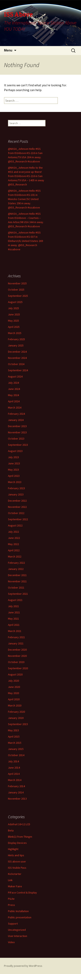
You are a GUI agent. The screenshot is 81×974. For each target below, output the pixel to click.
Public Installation (18, 911)
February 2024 (16, 414)
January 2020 (16, 718)
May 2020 (13, 693)
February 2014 (16, 786)
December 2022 (17, 500)
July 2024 (13, 382)
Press (11, 905)
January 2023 (16, 494)
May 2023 (13, 469)
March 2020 (14, 705)
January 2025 (16, 345)
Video (11, 942)
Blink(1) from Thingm (20, 836)
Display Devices (17, 843)
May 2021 (13, 618)
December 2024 (17, 351)
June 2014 (14, 767)
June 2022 (14, 538)
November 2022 (17, 507)
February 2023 (16, 488)
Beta (11, 830)
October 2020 (16, 662)
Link (10, 880)
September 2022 (18, 519)
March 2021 (14, 631)
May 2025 (13, 320)
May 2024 (13, 395)
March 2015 (14, 743)
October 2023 (16, 438)
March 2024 (14, 407)
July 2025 (13, 308)
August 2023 (15, 451)
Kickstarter (14, 874)
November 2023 (17, 432)
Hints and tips (16, 855)
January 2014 (16, 792)
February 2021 (16, 637)
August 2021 (15, 600)
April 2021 (14, 625)
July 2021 (13, 606)
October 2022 (16, 513)
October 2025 (16, 289)
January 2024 (16, 420)
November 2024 (17, 358)
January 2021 (16, 643)
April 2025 (14, 327)
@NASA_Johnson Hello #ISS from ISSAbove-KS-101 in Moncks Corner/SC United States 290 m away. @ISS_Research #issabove (24, 199)
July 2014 (13, 761)
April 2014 (14, 774)
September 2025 (18, 296)
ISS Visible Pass (17, 867)
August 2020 (15, 674)
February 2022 (16, 562)
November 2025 (17, 283)
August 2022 (15, 525)
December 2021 (17, 575)
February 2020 (16, 711)
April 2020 (14, 699)
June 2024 (14, 389)
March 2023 (14, 482)
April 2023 (14, 476)
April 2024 (14, 401)
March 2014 (14, 780)
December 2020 (17, 649)
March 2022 (14, 556)
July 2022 (13, 531)
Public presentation (19, 917)
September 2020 (18, 668)
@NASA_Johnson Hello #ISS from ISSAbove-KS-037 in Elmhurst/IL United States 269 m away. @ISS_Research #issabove (25, 241)
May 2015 (13, 730)
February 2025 (16, 339)
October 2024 (16, 364)
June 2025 (14, 314)
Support (13, 923)
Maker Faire (15, 886)
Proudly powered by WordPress (23, 966)
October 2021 (16, 587)
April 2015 (14, 736)
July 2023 (13, 457)
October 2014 (16, 755)
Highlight (13, 849)
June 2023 (14, 463)
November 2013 (17, 798)
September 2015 (18, 724)
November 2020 (17, 656)
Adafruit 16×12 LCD (19, 824)
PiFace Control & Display (22, 892)
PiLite (11, 899)
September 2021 (18, 594)
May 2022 (13, 544)
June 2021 (14, 612)
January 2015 (16, 749)
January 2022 (16, 569)
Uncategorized (17, 930)
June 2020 (14, 687)
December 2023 (17, 426)
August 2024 (15, 376)
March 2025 (14, 333)
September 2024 (18, 370)
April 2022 (14, 550)
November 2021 (17, 581)
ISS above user (17, 861)
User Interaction (17, 936)
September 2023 (18, 445)
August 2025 (15, 302)
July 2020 (13, 680)
